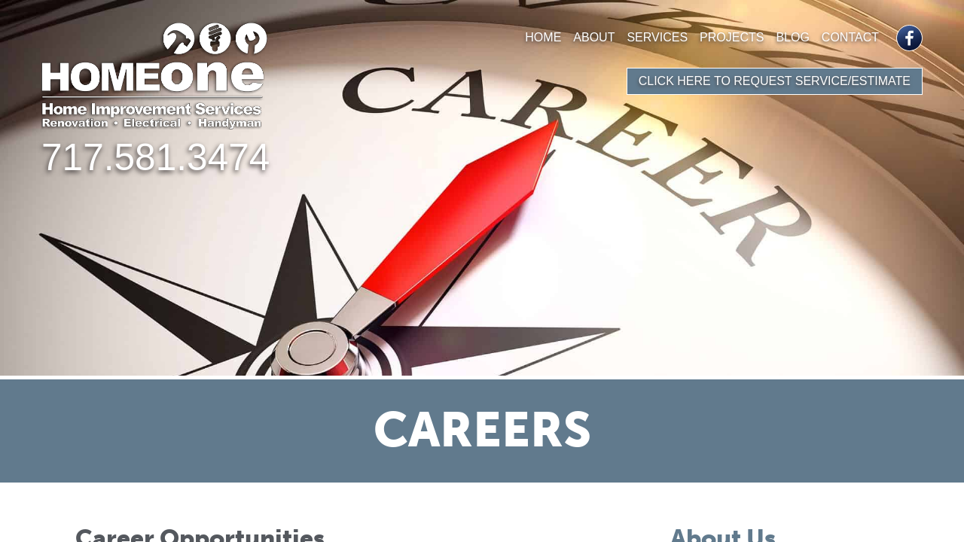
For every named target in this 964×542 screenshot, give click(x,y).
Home (543, 37)
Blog (792, 37)
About (594, 37)
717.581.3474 (155, 157)
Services (657, 37)
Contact (850, 37)
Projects (732, 37)
